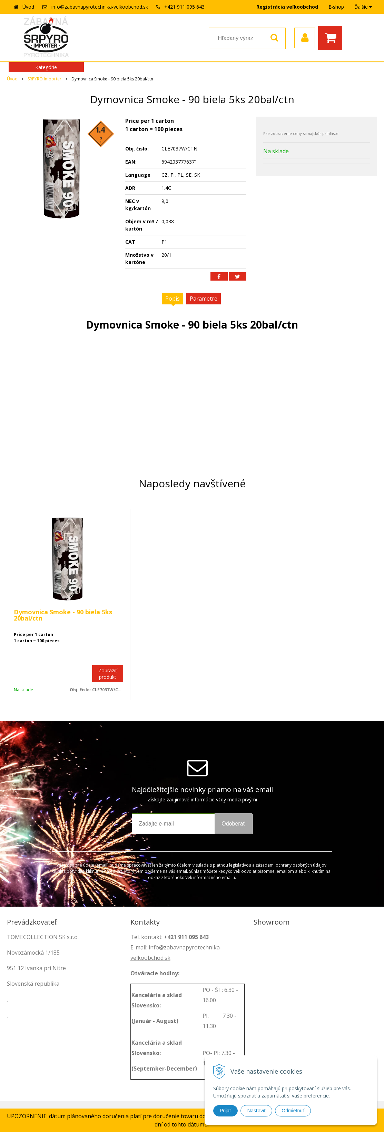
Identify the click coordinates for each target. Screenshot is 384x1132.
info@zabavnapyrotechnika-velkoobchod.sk (99, 6)
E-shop (336, 6)
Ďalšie (363, 6)
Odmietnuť (293, 1110)
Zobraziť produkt (107, 673)
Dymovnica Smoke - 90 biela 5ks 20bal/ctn (63, 615)
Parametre (203, 298)
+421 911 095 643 (184, 6)
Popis (172, 298)
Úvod (28, 6)
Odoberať (233, 824)
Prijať (225, 1110)
